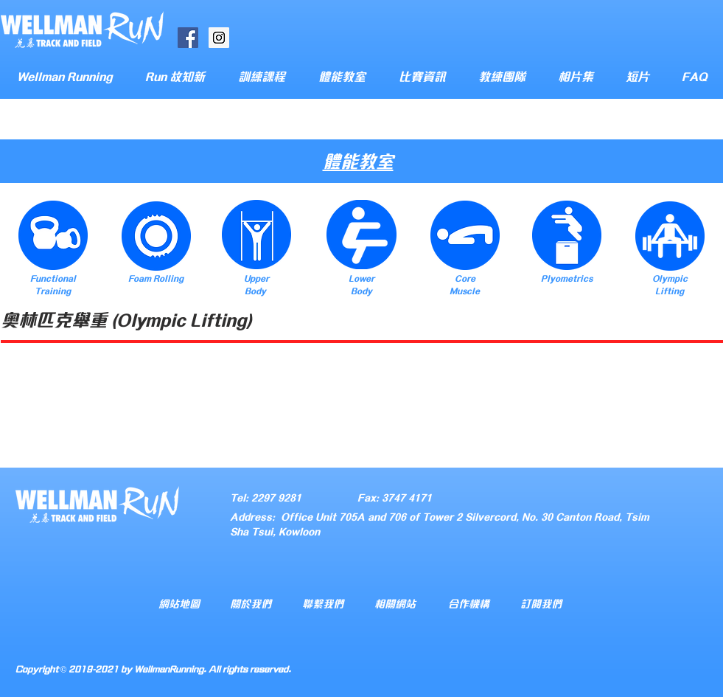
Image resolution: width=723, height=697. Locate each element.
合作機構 (468, 603)
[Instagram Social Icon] (219, 37)
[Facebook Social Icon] (188, 37)
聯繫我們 (322, 603)
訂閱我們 (541, 603)
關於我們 (250, 603)
